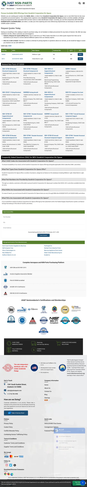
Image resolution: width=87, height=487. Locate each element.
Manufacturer (10, 9)
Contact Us (47, 391)
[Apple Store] (5, 474)
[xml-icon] (46, 400)
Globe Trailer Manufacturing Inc (53, 253)
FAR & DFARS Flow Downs (52, 423)
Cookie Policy (8, 427)
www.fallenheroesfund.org (75, 373)
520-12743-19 (30, 70)
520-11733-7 (75, 115)
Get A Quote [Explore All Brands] (43, 235)
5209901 (51, 114)
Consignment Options (51, 427)
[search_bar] (79, 3)
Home (46, 385)
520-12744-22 (9, 136)
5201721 (74, 92)
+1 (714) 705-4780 (12, 394)
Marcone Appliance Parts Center (53, 250)
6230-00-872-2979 (17, 54)
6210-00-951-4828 (17, 59)
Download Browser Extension (14, 469)
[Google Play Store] (8, 474)
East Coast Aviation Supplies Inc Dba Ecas (14, 246)
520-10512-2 (49, 71)
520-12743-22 (53, 136)
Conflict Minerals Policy (11, 431)
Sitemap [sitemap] (47, 398)
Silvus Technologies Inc (8, 250)
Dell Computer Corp (7, 248)
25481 (10, 46)
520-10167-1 (11, 92)
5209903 (30, 92)
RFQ (80, 54)
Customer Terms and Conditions (14, 443)
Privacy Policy (8, 423)
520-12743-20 (9, 70)
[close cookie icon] (85, 483)
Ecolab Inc (47, 255)
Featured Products (50, 431)
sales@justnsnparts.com (14, 390)
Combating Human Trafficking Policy (15, 434)
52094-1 (70, 69)
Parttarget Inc (48, 246)
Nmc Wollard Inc (6, 253)
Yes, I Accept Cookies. (78, 483)
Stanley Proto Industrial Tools (52, 248)
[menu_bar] (83, 3)
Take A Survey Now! (16, 413)
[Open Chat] (82, 482)
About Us (47, 388)
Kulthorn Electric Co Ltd (9, 255)
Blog (45, 394)
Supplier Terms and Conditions (14, 447)
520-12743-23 (7, 116)
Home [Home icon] (2, 9)
